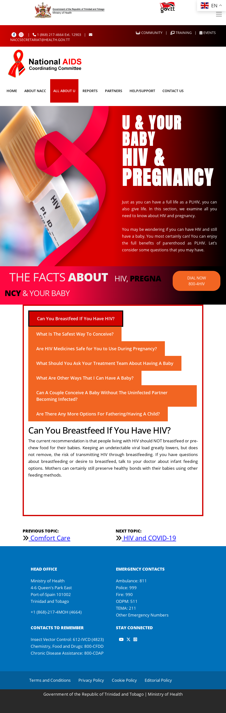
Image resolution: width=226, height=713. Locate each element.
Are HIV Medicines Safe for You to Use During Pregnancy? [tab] (96, 348)
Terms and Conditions (50, 680)
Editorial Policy (158, 680)
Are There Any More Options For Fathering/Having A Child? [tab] (98, 414)
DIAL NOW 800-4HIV (196, 281)
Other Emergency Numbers (142, 615)
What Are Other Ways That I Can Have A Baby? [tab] (84, 378)
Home (12, 90)
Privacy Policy (91, 680)
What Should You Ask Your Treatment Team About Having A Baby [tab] (104, 363)
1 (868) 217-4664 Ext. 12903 (57, 34)
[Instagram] (21, 34)
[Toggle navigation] (219, 14)
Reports (90, 90)
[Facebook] (13, 34)
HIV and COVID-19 (146, 538)
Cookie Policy (124, 680)
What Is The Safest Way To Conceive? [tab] (74, 334)
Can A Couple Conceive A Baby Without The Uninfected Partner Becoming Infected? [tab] (102, 396)
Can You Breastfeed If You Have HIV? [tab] (75, 318)
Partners (113, 90)
